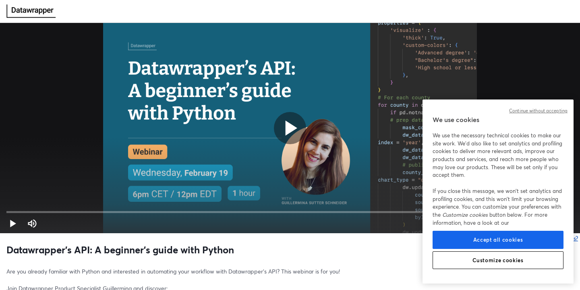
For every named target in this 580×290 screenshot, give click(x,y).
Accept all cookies (498, 239)
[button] (12, 223)
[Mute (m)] (32, 223)
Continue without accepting (538, 111)
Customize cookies (497, 260)
